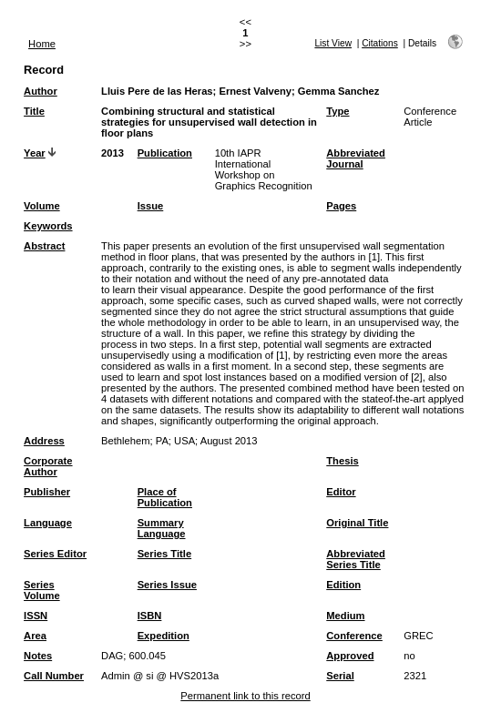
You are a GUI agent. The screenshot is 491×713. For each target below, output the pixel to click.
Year (35, 153)
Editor (340, 491)
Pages (341, 205)
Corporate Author (48, 466)
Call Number (54, 675)
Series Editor (55, 553)
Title (34, 111)
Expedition (163, 635)
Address (44, 440)
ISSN (35, 615)
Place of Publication (165, 497)
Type (337, 111)
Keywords (48, 225)
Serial (339, 675)
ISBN (150, 615)
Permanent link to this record (245, 695)
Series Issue (167, 584)
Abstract (44, 245)
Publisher (47, 491)
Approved (349, 655)
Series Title (165, 553)
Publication (165, 153)
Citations (380, 43)
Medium (345, 615)
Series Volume (42, 590)
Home (42, 43)
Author (40, 91)
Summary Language (162, 528)
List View (333, 43)
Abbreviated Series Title (355, 559)
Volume (42, 205)
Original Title (357, 522)
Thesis (342, 460)
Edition (343, 584)
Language (48, 522)
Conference (354, 635)
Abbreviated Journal (355, 158)
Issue (151, 205)
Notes (38, 655)
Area (35, 635)
